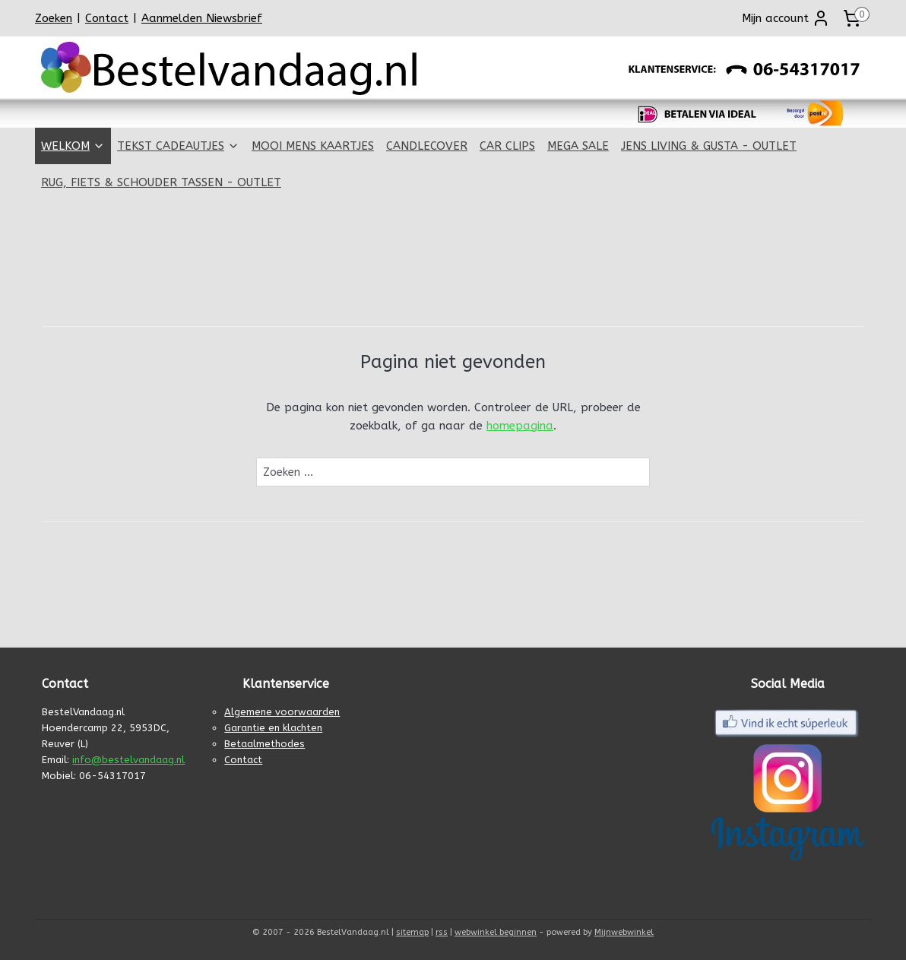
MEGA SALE (578, 146)
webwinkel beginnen (496, 932)
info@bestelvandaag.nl (128, 759)
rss (442, 932)
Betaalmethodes (264, 743)
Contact (106, 18)
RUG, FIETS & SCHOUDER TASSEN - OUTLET (161, 182)
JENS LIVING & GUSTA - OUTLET (709, 146)
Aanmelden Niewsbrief (201, 18)
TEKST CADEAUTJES (178, 146)
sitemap (412, 932)
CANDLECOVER (426, 146)
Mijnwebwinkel (624, 932)
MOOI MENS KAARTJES (313, 146)
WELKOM (73, 146)
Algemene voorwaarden (282, 712)
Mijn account (786, 18)
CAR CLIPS (507, 146)
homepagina (519, 425)
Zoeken (53, 18)
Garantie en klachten (273, 727)
